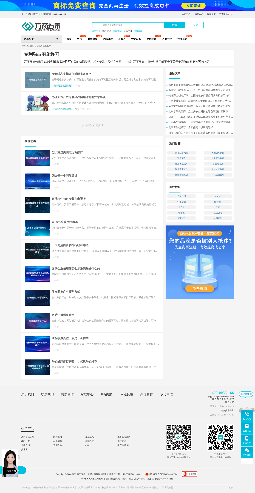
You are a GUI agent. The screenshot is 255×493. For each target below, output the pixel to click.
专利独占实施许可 (42, 46)
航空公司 (218, 212)
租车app (217, 201)
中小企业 (181, 201)
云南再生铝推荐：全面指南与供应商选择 (190, 127)
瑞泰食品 (56, 487)
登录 (195, 25)
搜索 (174, 25)
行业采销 (182, 39)
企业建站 (89, 437)
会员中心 (186, 14)
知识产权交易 (101, 487)
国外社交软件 (217, 169)
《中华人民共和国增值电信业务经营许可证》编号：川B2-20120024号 (112, 479)
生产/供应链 (123, 445)
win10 (217, 196)
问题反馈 (211, 14)
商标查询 (57, 437)
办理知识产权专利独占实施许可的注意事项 (79, 97)
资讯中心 (199, 14)
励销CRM (117, 31)
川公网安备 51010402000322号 (161, 474)
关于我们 (27, 394)
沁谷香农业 (89, 487)
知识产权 (79, 109)
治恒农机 (134, 487)
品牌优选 (57, 441)
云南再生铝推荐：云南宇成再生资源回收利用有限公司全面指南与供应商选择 (200, 122)
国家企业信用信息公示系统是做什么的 (76, 268)
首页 (69, 39)
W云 (79, 39)
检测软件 (218, 218)
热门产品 (27, 428)
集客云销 (25, 445)
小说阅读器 (217, 164)
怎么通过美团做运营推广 (67, 152)
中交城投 (143, 487)
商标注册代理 (181, 153)
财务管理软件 (217, 158)
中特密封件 (38, 487)
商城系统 (89, 441)
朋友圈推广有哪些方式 (66, 291)
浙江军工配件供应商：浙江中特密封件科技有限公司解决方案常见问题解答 (200, 90)
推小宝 (24, 449)
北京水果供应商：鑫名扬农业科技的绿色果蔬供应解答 (198, 111)
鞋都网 (47, 487)
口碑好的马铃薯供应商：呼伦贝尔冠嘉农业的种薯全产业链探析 (200, 117)
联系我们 (47, 394)
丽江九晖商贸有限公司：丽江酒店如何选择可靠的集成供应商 (200, 133)
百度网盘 (181, 158)
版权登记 (106, 31)
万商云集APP (225, 14)
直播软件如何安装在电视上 (69, 198)
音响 (218, 207)
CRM (87, 445)
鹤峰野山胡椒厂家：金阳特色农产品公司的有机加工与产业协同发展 (200, 96)
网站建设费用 (217, 174)
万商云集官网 (27, 437)
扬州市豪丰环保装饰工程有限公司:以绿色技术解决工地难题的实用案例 (201, 85)
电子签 (181, 212)
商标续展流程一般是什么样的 (70, 338)
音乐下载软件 (181, 164)
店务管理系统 (181, 174)
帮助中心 (87, 394)
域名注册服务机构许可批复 (160, 479)
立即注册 (217, 23)
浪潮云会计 (58, 445)
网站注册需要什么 (63, 314)
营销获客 (136, 39)
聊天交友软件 (181, 169)
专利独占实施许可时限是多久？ (71, 73)
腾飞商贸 (169, 487)
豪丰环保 (65, 487)
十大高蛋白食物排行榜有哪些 (70, 245)
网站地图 (107, 394)
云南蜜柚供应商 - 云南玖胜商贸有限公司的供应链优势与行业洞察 (200, 101)
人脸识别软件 (217, 153)
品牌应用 (152, 39)
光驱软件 (181, 218)
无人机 (181, 207)
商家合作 (67, 394)
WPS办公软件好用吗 (65, 222)
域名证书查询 (123, 437)
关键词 (30, 46)
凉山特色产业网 (156, 487)
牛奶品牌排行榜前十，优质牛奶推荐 (74, 361)
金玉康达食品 (76, 487)
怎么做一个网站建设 (64, 175)
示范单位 (166, 394)
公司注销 (181, 196)
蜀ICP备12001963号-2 (133, 474)
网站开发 (108, 39)
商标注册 (127, 31)
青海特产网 (123, 487)
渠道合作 (146, 394)
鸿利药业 (113, 487)
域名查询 (138, 31)
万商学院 (167, 39)
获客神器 (96, 31)
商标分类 (25, 441)
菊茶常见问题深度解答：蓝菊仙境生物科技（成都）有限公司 (200, 106)
